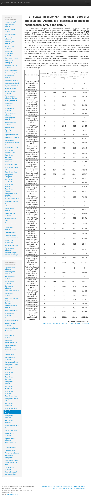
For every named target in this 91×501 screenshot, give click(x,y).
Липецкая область (11, 101)
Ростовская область (12, 198)
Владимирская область (10, 38)
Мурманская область (9, 109)
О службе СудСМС (79, 488)
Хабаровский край (11, 245)
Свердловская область (10, 214)
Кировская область (11, 80)
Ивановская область (9, 294)
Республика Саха (11, 172)
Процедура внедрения (65, 488)
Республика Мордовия (9, 404)
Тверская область (11, 232)
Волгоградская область (10, 43)
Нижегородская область (10, 114)
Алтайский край (10, 22)
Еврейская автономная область (9, 53)
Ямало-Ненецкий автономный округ (11, 254)
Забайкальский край (12, 291)
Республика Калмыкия (9, 161)
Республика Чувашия (9, 190)
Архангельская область (10, 26)
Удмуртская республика (9, 241)
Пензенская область (12, 137)
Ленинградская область (10, 92)
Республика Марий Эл (11, 168)
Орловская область (12, 135)
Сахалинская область (9, 210)
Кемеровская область (9, 77)
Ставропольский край (10, 219)
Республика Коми (11, 164)
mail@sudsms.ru (12, 494)
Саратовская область (9, 205)
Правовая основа (47, 486)
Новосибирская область (10, 123)
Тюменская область (12, 238)
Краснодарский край (12, 83)
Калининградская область (11, 66)
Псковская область (11, 145)
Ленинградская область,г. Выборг (11, 97)
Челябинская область (9, 249)
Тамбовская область (9, 229)
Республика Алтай (11, 147)
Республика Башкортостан (10, 151)
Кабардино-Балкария (9, 62)
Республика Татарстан (9, 180)
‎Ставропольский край (10, 224)
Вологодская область (9, 47)
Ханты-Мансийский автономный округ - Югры (12, 462)
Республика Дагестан (9, 156)
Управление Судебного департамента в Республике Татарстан (65, 323)
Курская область (11, 88)
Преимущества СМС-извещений (63, 486)
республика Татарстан (9, 176)
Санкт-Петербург (11, 430)
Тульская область (11, 235)
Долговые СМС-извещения (15, 2)
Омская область (10, 127)
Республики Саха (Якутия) (11, 195)
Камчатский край (11, 73)
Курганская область (12, 86)
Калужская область (11, 70)
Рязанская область (11, 201)
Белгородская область (10, 30)
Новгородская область (10, 119)
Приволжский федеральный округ (12, 141)
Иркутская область (11, 58)
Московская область (9, 104)
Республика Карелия (9, 392)
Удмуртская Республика (9, 457)
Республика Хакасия (9, 185)
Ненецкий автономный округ (11, 341)
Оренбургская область (10, 131)
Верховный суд (10, 34)
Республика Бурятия (9, 373)
